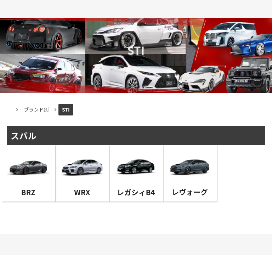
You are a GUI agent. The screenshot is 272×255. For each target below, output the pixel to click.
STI (66, 109)
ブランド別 (36, 109)
